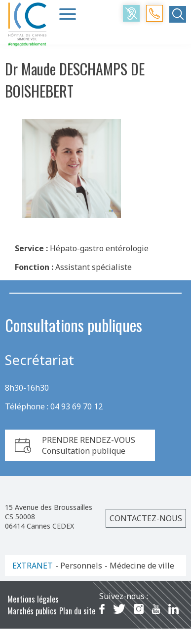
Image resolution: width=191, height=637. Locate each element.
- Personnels (78, 565)
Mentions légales (33, 599)
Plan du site (77, 611)
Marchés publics (32, 611)
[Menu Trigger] (67, 13)
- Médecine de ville (139, 565)
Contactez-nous (146, 518)
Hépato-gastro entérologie (99, 248)
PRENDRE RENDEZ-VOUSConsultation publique (88, 445)
